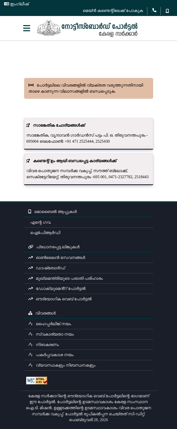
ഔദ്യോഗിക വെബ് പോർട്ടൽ (60, 299)
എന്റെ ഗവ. (39, 222)
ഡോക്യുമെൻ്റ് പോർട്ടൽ (57, 288)
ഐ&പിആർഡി (44, 232)
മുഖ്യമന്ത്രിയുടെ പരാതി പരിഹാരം (65, 278)
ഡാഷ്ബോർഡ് (46, 268)
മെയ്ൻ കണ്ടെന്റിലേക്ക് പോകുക (113, 10)
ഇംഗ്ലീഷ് (16, 4)
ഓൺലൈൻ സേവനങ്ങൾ (56, 257)
